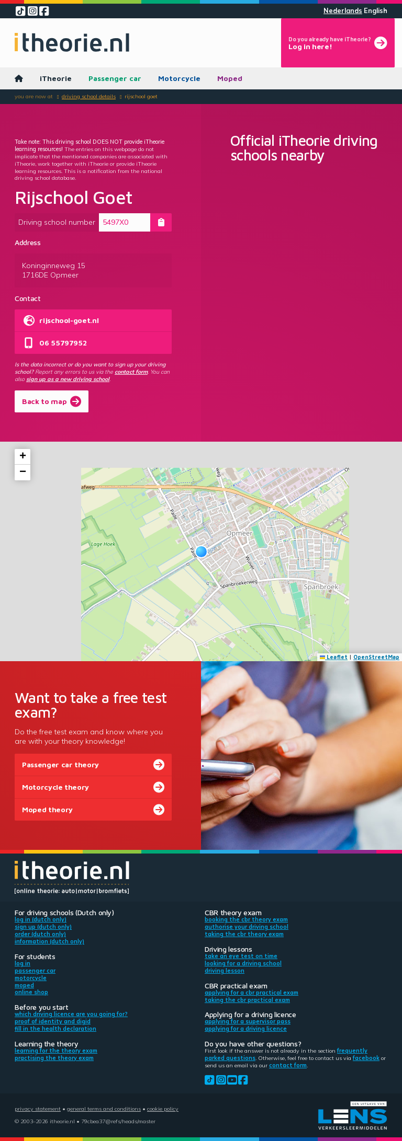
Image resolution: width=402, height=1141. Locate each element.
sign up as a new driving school (67, 379)
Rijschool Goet (141, 96)
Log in (22, 963)
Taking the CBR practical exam (247, 1000)
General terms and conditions (104, 1108)
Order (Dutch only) (40, 934)
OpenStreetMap (376, 657)
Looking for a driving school (243, 963)
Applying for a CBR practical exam (251, 992)
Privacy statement (38, 1108)
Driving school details (89, 96)
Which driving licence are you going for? (71, 1014)
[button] (201, 551)
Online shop (31, 992)
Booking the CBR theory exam (246, 919)
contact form (131, 371)
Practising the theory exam (54, 1058)
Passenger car (114, 78)
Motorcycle (179, 78)
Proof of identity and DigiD (53, 1021)
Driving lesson (224, 970)
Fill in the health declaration (55, 1028)
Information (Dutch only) (49, 941)
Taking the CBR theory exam (244, 934)
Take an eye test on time (241, 956)
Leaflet (334, 657)
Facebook (366, 1058)
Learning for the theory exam (56, 1050)
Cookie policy (162, 1108)
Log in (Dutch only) (40, 919)
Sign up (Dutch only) (43, 926)
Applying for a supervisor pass (248, 1021)
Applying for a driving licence (246, 1028)
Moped (229, 78)
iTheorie (56, 78)
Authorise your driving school (246, 926)
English (375, 10)
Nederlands (342, 10)
